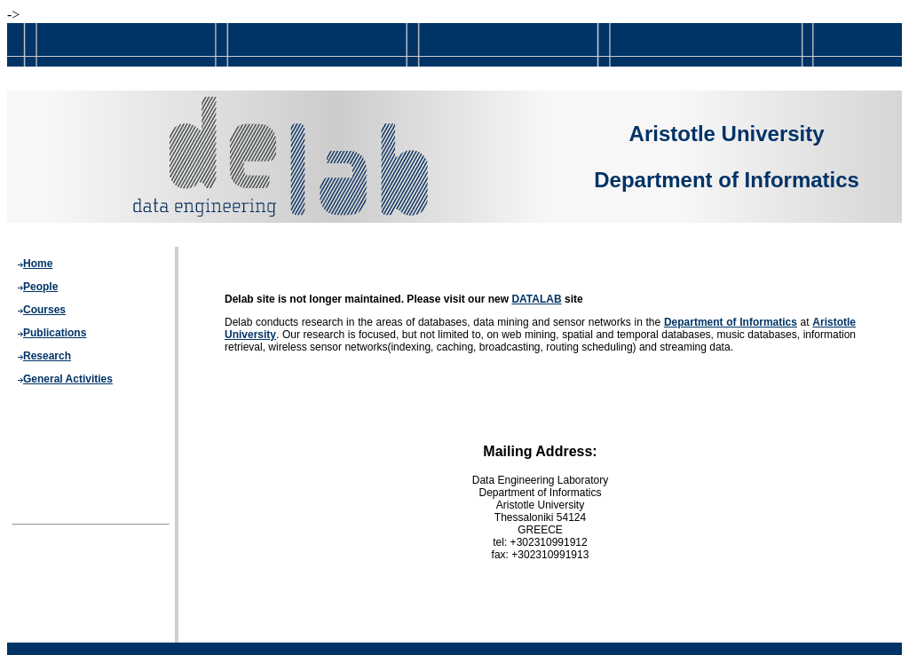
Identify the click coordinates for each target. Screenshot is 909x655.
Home (37, 263)
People (40, 286)
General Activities (68, 379)
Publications (54, 333)
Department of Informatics (730, 322)
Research (47, 356)
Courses (44, 310)
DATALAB (536, 299)
